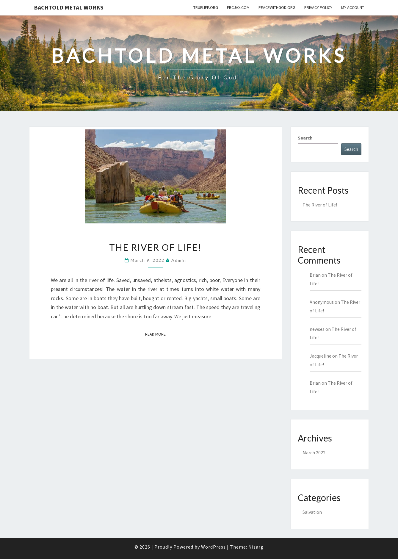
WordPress (213, 547)
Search (305, 138)
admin (178, 260)
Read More (157, 334)
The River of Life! (155, 247)
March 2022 (314, 452)
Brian (315, 275)
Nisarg (256, 547)
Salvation (312, 512)
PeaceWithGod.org (276, 7)
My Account (352, 7)
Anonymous (322, 302)
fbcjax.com (238, 7)
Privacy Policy (318, 7)
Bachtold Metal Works (69, 7)
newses (317, 329)
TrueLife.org (205, 7)
